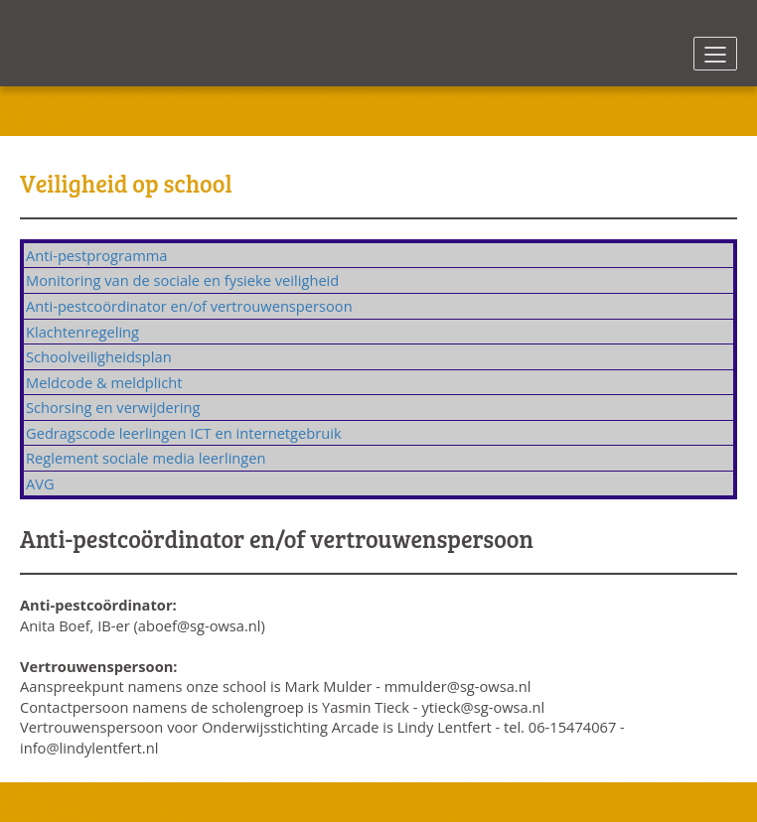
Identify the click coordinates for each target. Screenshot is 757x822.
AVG (40, 483)
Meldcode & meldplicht (104, 382)
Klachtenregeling (82, 332)
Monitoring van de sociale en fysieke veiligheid (182, 280)
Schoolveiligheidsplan (99, 356)
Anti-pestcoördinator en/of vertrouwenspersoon (189, 306)
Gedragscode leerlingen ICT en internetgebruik (184, 433)
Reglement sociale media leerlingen (146, 458)
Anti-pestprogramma (96, 255)
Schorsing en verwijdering (113, 407)
